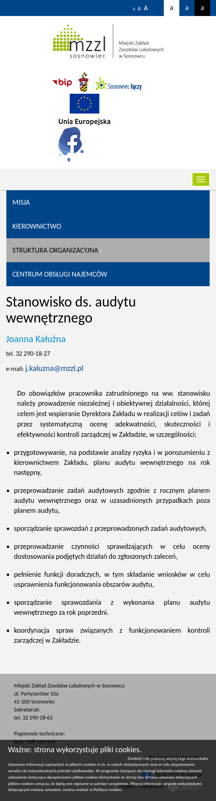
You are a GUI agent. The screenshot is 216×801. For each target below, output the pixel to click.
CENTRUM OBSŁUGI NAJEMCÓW (59, 274)
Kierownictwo (36, 226)
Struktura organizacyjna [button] (55, 250)
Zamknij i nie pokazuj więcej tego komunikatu (168, 758)
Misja (21, 202)
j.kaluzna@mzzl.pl (55, 368)
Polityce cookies (108, 789)
